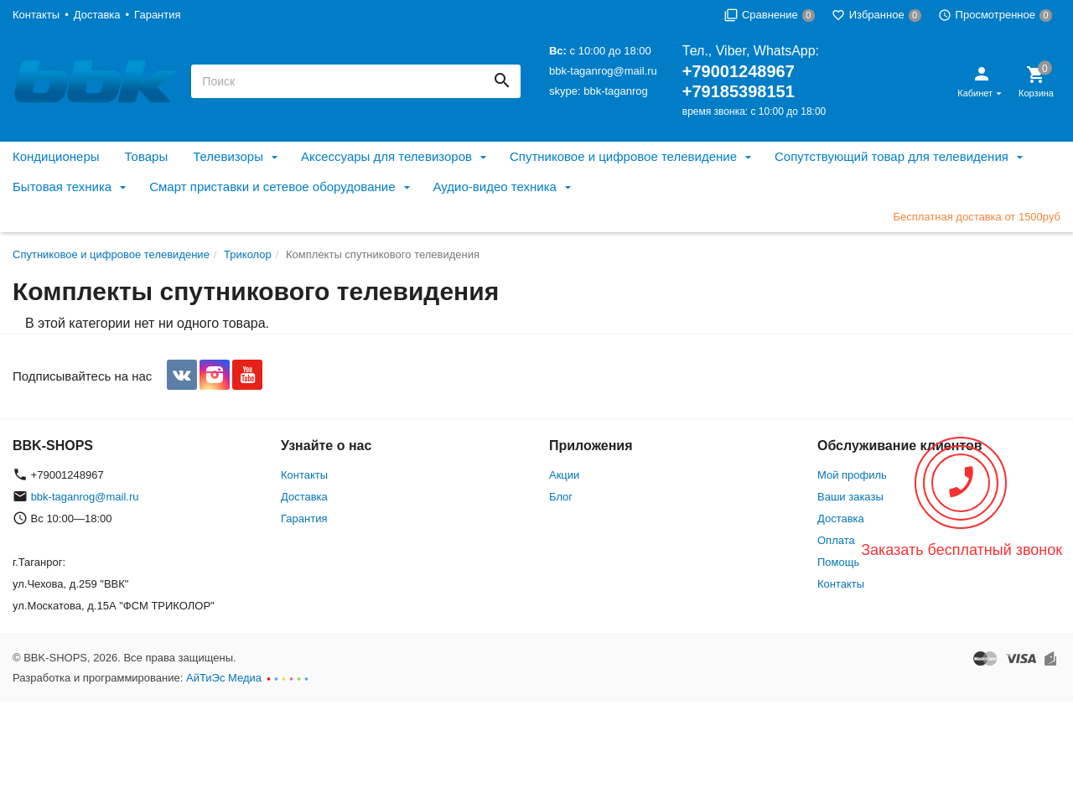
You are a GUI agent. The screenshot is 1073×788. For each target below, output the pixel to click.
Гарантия (157, 14)
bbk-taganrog (615, 91)
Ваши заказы (850, 496)
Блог (561, 496)
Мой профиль (852, 475)
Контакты (36, 14)
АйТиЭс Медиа (224, 677)
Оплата (836, 540)
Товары (146, 156)
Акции (564, 475)
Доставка (97, 14)
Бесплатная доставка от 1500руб (976, 216)
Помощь (838, 562)
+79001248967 (738, 71)
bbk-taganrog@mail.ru (603, 71)
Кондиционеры (56, 156)
